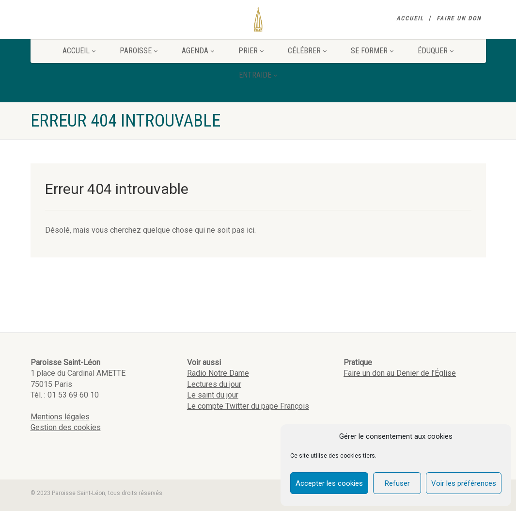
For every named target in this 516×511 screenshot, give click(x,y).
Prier (251, 50)
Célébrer (307, 50)
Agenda (198, 50)
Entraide (258, 75)
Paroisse (138, 50)
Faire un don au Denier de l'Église (400, 373)
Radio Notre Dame (218, 373)
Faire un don (459, 18)
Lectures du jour (214, 384)
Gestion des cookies (66, 427)
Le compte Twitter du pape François (248, 406)
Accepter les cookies (329, 483)
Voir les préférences (463, 483)
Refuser (397, 483)
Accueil (410, 18)
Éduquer (435, 50)
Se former (372, 50)
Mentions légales (60, 416)
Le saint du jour (212, 394)
